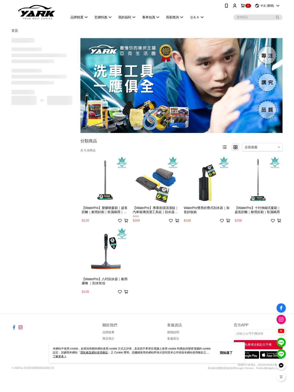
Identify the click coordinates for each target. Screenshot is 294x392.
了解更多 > (59, 356)
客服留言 (173, 338)
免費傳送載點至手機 (258, 344)
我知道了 (226, 353)
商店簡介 (108, 338)
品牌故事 (108, 332)
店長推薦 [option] (251, 147)
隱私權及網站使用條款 (94, 352)
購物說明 (173, 332)
